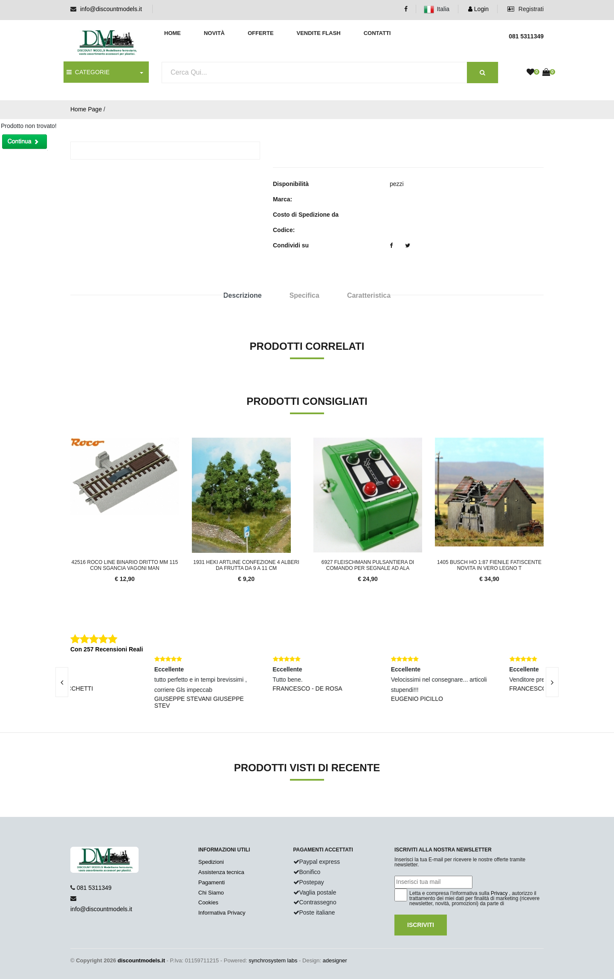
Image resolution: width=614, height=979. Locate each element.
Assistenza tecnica (221, 872)
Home (172, 33)
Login (478, 9)
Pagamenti (211, 882)
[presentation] (61, 682)
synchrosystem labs (273, 960)
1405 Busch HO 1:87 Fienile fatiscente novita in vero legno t (489, 565)
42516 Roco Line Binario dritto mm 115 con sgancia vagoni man (125, 565)
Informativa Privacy (222, 912)
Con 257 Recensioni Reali (106, 649)
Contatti (377, 33)
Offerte (261, 33)
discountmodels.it (141, 960)
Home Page (86, 109)
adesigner (335, 960)
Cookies (208, 902)
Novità (214, 33)
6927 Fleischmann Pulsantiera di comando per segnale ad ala (367, 565)
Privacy (499, 893)
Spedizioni (211, 862)
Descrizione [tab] (242, 295)
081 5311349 (94, 887)
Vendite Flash (318, 33)
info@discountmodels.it (111, 9)
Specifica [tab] (304, 295)
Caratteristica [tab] (369, 295)
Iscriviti (420, 924)
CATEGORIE (88, 72)
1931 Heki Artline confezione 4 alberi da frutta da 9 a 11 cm (246, 565)
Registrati (525, 9)
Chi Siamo (211, 892)
